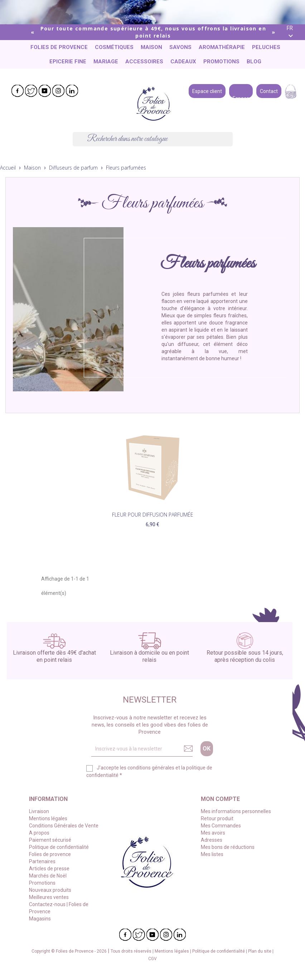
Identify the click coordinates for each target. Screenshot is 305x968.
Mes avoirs (213, 833)
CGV (152, 958)
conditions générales (150, 768)
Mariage (105, 61)
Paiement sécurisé (50, 840)
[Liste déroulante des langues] (293, 32)
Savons (180, 47)
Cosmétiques (114, 47)
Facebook (17, 91)
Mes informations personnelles (236, 811)
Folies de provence (59, 47)
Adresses (211, 840)
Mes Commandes (221, 825)
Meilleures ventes (49, 897)
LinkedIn (72, 91)
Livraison (39, 811)
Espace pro (241, 90)
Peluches (266, 47)
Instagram (58, 91)
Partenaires (42, 861)
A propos (39, 833)
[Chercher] (153, 139)
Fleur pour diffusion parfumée (152, 514)
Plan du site (260, 951)
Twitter (31, 91)
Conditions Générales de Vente (63, 825)
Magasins (40, 918)
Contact (269, 90)
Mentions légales (48, 818)
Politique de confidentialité (59, 847)
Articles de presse (49, 868)
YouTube (45, 91)
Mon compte (220, 799)
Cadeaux (183, 61)
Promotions (221, 61)
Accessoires (144, 61)
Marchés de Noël (48, 876)
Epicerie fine (67, 61)
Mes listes (212, 854)
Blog (254, 61)
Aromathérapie (222, 47)
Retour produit (217, 818)
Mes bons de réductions (228, 847)
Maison (151, 47)
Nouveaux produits (50, 890)
